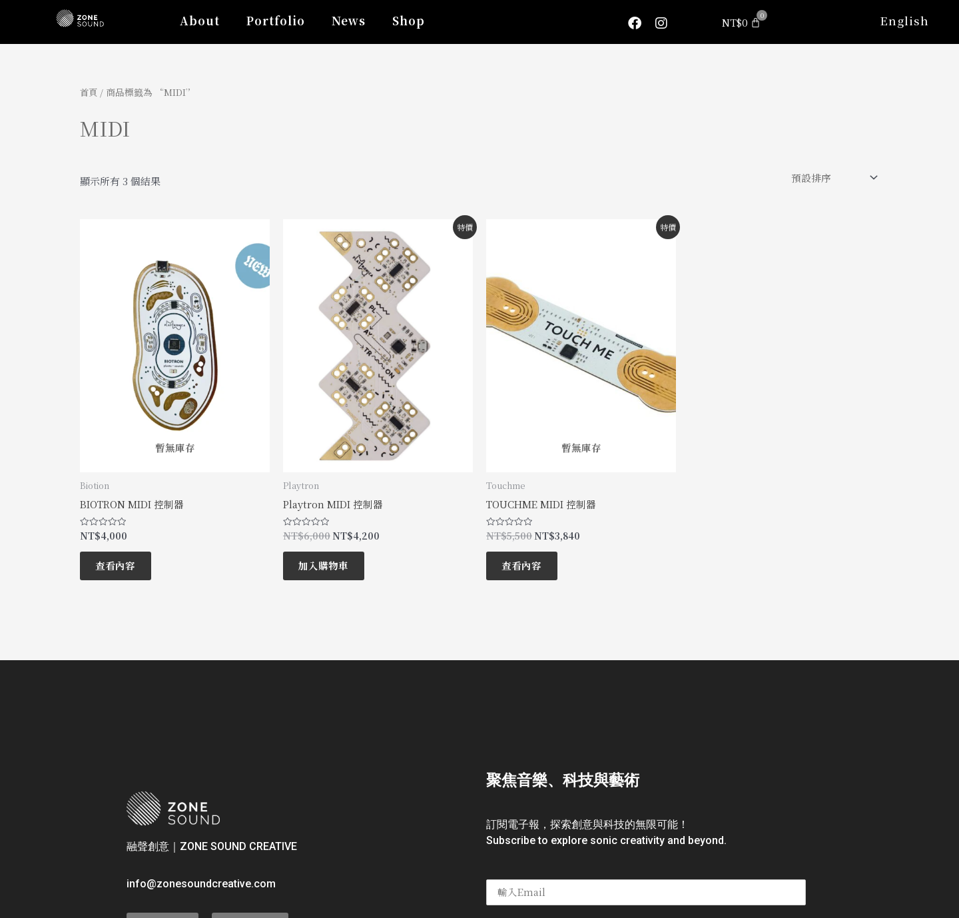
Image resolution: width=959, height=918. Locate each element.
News (349, 20)
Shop (408, 20)
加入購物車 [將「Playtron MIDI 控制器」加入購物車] (328, 569)
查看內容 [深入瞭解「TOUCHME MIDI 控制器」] (526, 569)
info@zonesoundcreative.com (201, 889)
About (200, 20)
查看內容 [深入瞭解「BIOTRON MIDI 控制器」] (120, 569)
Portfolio (275, 20)
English (904, 20)
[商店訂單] (832, 178)
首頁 (89, 92)
